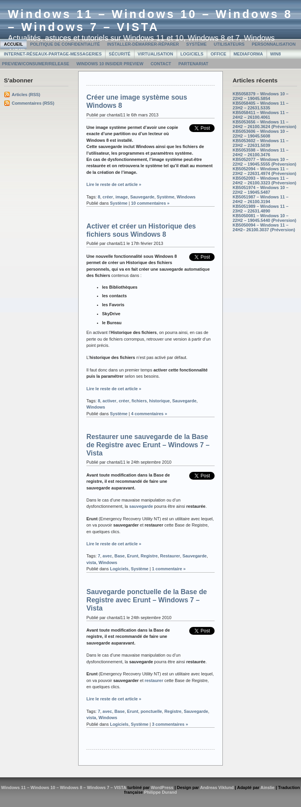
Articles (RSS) (26, 94)
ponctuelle (151, 711)
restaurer (154, 680)
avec (107, 555)
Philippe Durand (160, 792)
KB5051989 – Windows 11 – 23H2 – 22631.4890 (260, 208)
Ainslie (267, 787)
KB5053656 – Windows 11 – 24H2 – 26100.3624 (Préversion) (264, 124)
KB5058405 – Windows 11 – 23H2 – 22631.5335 (260, 105)
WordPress (162, 787)
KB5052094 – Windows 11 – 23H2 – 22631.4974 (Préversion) (264, 171)
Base (120, 555)
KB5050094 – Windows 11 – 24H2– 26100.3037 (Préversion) (264, 227)
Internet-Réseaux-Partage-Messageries (53, 54)
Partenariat (193, 63)
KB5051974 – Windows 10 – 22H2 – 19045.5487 (260, 190)
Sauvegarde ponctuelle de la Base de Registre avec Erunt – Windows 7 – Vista (146, 600)
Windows (186, 197)
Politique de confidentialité (65, 44)
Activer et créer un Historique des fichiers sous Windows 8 (141, 230)
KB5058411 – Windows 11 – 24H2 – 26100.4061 (260, 115)
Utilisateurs (229, 44)
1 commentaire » (169, 568)
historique (159, 400)
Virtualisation (155, 54)
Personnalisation (274, 44)
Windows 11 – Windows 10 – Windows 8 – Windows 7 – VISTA (150, 20)
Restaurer (170, 555)
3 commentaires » (170, 724)
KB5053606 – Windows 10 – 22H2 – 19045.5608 (260, 133)
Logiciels (191, 54)
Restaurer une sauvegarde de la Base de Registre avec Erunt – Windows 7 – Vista (148, 445)
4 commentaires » (149, 413)
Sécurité (119, 54)
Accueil (13, 44)
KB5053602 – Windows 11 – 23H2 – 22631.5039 (260, 143)
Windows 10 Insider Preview (109, 63)
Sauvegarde (142, 197)
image (121, 197)
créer (107, 197)
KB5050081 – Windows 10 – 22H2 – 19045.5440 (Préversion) (264, 218)
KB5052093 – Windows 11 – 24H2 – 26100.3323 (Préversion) (264, 180)
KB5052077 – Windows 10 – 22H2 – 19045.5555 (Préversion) (264, 161)
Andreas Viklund (217, 787)
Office (218, 54)
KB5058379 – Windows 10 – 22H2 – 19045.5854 (260, 96)
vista (91, 562)
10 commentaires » (150, 203)
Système (196, 44)
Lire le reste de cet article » (113, 184)
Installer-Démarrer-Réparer (143, 44)
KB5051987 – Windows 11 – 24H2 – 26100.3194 (260, 199)
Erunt (132, 555)
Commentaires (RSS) (33, 103)
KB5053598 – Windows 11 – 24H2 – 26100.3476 (260, 152)
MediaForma (248, 54)
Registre (149, 555)
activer (109, 400)
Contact (160, 63)
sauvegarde (141, 506)
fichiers (139, 400)
